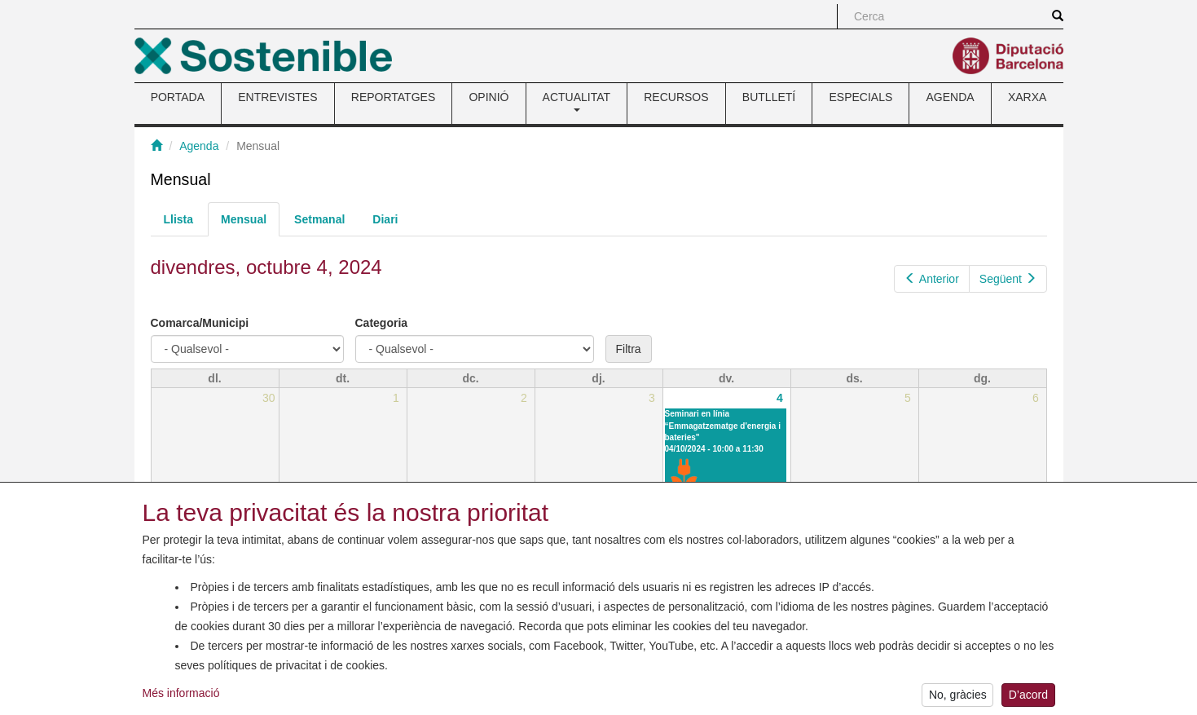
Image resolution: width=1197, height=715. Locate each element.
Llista (179, 219)
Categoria (381, 322)
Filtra (628, 348)
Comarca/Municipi (200, 322)
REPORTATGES (393, 97)
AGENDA (950, 97)
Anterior (931, 278)
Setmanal (319, 219)
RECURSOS (676, 97)
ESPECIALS (860, 97)
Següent (1007, 278)
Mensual (250, 223)
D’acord (1028, 698)
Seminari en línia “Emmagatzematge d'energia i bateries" (723, 425)
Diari (385, 219)
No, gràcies (958, 698)
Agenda (198, 145)
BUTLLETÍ (768, 97)
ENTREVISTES (277, 97)
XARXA (1027, 97)
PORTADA (178, 97)
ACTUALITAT (577, 101)
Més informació (181, 696)
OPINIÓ (488, 97)
